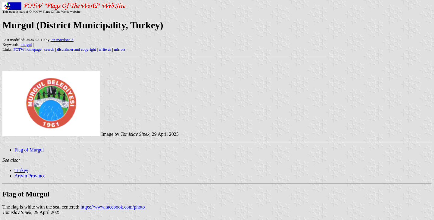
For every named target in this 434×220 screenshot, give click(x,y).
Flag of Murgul (29, 149)
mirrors (119, 49)
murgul (26, 44)
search (49, 49)
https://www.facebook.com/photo (112, 206)
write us (105, 49)
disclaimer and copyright (76, 49)
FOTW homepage (27, 49)
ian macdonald (62, 39)
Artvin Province (30, 175)
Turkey (21, 170)
